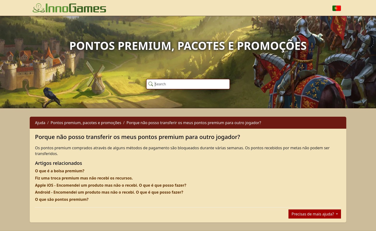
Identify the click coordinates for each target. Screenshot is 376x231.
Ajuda (40, 122)
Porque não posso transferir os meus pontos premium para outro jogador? (194, 122)
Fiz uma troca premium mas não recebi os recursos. (84, 178)
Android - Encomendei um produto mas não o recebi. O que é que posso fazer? (109, 192)
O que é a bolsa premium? (59, 170)
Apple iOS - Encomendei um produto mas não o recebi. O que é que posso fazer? (110, 185)
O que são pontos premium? (61, 199)
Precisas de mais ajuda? (313, 214)
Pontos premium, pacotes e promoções (86, 122)
